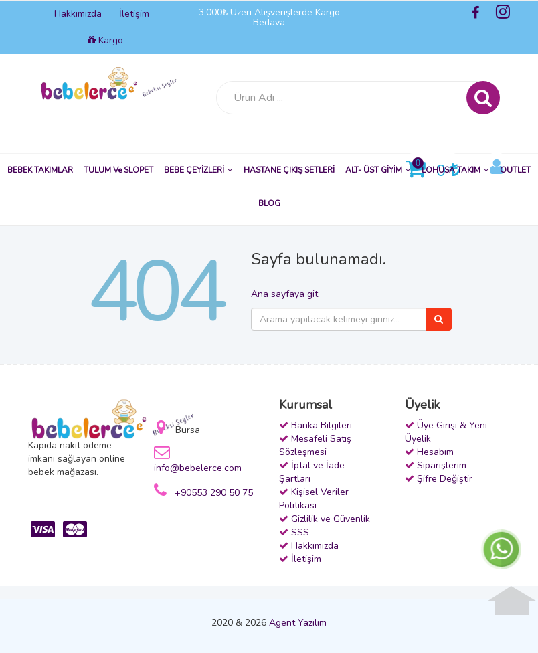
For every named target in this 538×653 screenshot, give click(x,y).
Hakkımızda (78, 13)
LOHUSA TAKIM (455, 170)
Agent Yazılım (298, 622)
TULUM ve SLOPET (118, 170)
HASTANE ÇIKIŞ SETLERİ (289, 170)
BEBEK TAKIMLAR (40, 170)
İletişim (134, 13)
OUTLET (515, 170)
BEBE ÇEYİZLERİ (198, 170)
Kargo (105, 40)
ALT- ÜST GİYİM (378, 170)
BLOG (269, 203)
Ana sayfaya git (284, 294)
